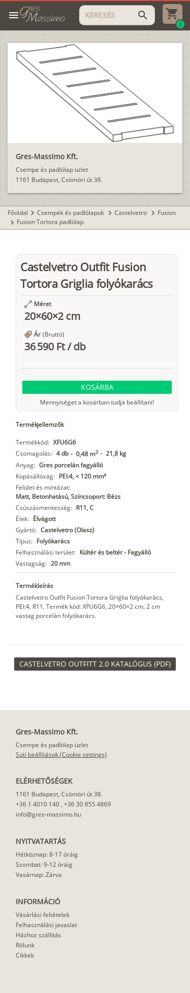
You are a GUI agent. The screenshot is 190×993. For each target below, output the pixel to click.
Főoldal (18, 212)
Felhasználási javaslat (46, 925)
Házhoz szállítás (38, 935)
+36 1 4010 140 (37, 804)
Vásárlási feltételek (42, 914)
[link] (95, 664)
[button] (97, 387)
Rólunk (25, 945)
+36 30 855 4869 (87, 804)
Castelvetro (131, 212)
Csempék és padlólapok (71, 212)
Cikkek (25, 955)
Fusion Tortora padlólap (50, 221)
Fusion (167, 212)
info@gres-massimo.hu (48, 814)
